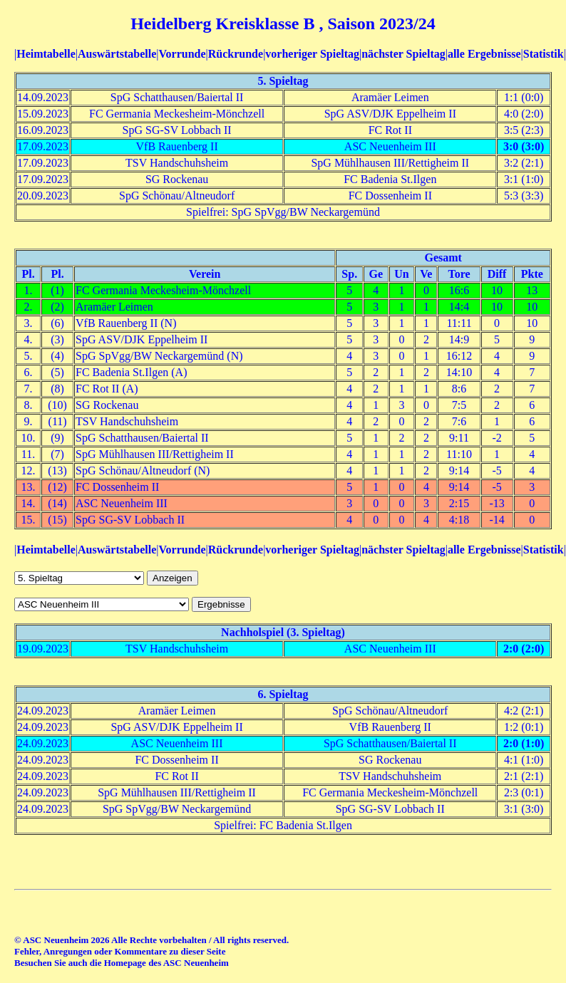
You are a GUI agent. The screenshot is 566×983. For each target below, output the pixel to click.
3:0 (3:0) (523, 146)
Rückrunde (235, 54)
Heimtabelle (46, 54)
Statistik (543, 54)
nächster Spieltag (403, 54)
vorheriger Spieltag (312, 54)
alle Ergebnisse (484, 54)
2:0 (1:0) (523, 743)
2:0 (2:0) (523, 649)
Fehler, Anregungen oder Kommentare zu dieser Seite (119, 951)
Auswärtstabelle (117, 54)
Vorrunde (181, 54)
